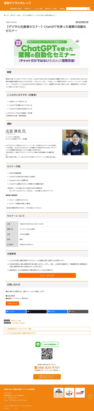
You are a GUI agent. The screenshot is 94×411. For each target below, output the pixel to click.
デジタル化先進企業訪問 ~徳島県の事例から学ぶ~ (21, 333)
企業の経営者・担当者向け (18, 323)
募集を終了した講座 (82, 22)
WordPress (12, 408)
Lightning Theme (22, 408)
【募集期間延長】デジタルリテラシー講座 (19, 329)
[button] (47, 275)
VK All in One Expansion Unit (35, 408)
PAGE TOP (90, 396)
